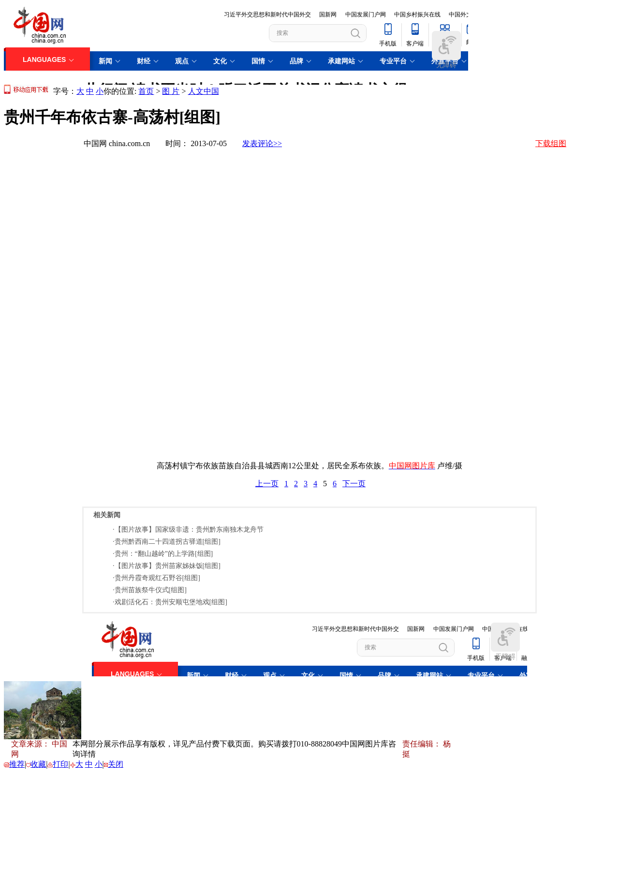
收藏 (38, 764)
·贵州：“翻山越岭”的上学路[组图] (163, 553)
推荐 (17, 764)
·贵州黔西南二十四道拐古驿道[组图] (167, 541)
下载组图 (550, 143)
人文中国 (203, 91)
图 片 (170, 91)
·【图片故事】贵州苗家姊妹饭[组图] (167, 565)
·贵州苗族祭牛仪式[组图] (150, 590)
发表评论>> (262, 143)
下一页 (354, 483)
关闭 (115, 764)
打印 (60, 764)
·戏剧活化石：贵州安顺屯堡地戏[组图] (170, 602)
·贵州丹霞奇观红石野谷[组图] (156, 578)
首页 (146, 91)
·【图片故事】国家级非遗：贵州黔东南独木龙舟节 (188, 529)
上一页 (267, 483)
